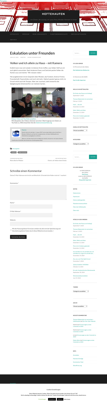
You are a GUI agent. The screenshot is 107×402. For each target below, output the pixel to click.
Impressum (25, 34)
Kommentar (14, 183)
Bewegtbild (16, 148)
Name (12, 203)
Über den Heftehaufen (78, 34)
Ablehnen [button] (60, 399)
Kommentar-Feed (78, 362)
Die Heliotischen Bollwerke (81, 70)
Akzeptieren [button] (52, 399)
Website (13, 220)
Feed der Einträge (78, 358)
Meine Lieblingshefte (40, 34)
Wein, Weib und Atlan (79, 110)
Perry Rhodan (23, 152)
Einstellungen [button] (42, 399)
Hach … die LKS (77, 104)
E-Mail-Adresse (15, 211)
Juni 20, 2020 (14, 57)
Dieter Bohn (76, 340)
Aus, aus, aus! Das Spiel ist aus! (82, 259)
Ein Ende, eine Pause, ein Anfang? (82, 93)
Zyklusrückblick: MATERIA (80, 264)
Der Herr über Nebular (89, 321)
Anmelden (76, 355)
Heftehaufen (53, 13)
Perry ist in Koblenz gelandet (81, 116)
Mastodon (3, 1)
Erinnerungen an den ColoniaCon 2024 (82, 325)
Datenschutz (14, 34)
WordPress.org (77, 365)
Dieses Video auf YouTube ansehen (24, 119)
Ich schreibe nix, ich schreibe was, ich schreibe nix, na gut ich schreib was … (83, 252)
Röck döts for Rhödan (16, 159)
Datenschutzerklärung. (44, 123)
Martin (23, 57)
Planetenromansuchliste (59, 34)
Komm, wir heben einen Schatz (57, 159)
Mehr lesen (67, 399)
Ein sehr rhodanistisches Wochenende (84, 270)
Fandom (14, 152)
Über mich (13, 39)
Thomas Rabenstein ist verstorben (83, 99)
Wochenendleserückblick (80, 276)
